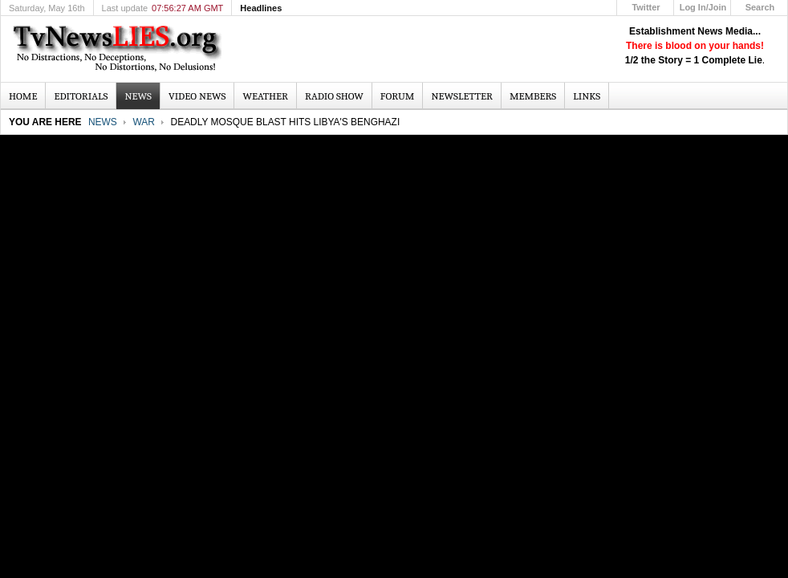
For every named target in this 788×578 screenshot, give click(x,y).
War (143, 122)
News (102, 122)
